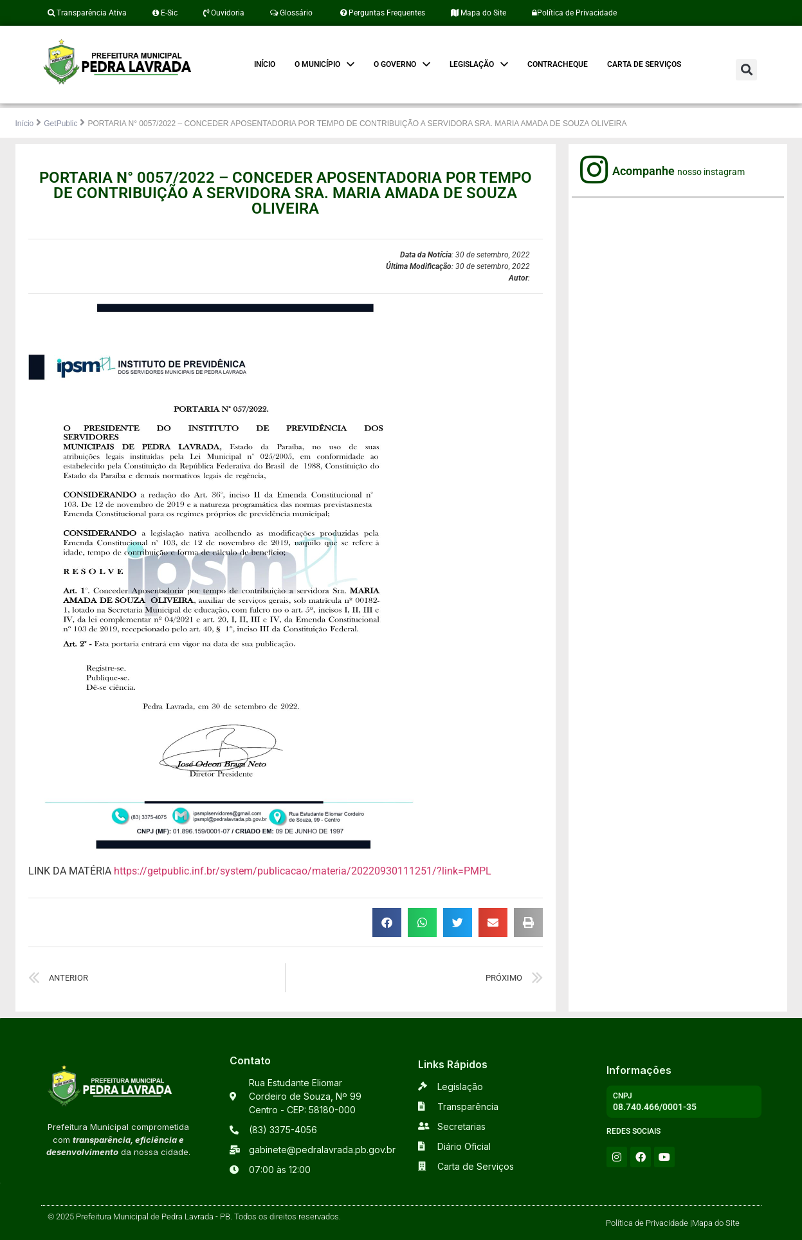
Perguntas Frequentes (381, 12)
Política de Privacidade (574, 12)
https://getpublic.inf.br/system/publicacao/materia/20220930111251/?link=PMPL (302, 871)
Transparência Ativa (87, 12)
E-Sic (165, 12)
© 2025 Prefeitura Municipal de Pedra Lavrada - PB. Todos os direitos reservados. (194, 1216)
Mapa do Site (478, 12)
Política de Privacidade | (649, 1223)
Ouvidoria (223, 12)
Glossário (291, 12)
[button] (746, 69)
